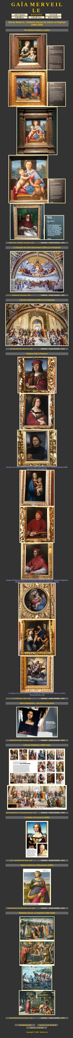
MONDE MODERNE (54, 242)
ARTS (63, 242)
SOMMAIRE (44, 242)
